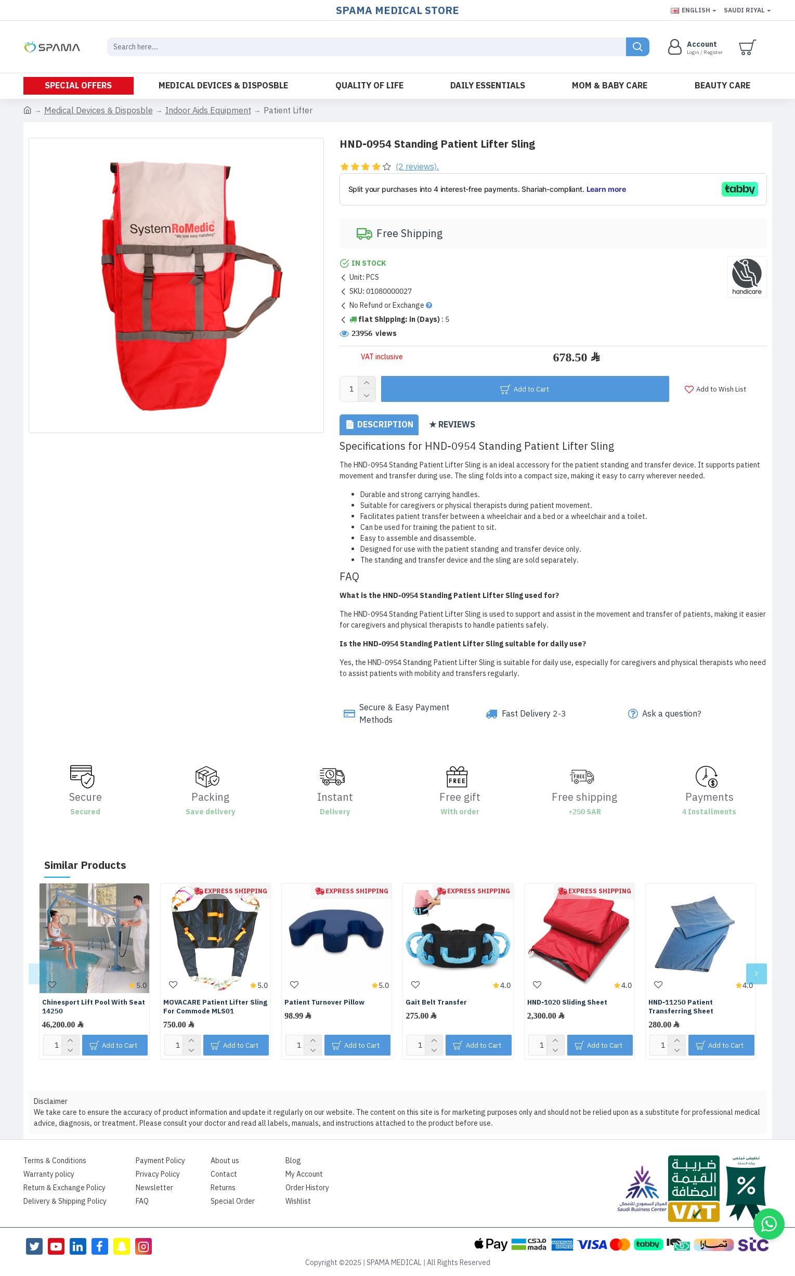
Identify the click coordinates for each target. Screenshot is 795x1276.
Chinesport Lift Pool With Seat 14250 (93, 1007)
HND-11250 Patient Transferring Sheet (680, 1007)
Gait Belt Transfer (436, 1002)
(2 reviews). (417, 167)
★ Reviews (452, 425)
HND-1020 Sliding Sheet (567, 1002)
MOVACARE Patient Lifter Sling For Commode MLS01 (215, 1007)
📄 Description (379, 425)
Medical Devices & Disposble (98, 111)
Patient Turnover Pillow (324, 1002)
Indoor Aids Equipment (208, 111)
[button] (39, 973)
